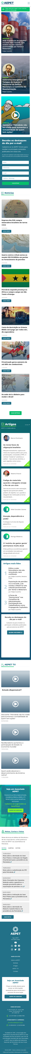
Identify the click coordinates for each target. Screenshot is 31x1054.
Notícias (15, 963)
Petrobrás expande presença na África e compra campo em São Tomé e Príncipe (14, 292)
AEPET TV (15, 968)
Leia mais (6, 231)
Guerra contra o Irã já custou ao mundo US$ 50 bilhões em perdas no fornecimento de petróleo (15, 257)
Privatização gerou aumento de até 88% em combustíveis (14, 363)
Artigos (15, 966)
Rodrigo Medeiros (16, 536)
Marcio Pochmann (17, 438)
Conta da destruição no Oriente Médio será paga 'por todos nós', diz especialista (15, 329)
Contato (15, 971)
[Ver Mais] (29, 424)
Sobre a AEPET (15, 960)
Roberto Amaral (16, 474)
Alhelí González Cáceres (18, 509)
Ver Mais (27, 424)
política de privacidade (22, 156)
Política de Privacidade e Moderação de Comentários (15, 1052)
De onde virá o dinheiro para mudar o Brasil (13, 395)
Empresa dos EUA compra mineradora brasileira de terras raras (14, 222)
